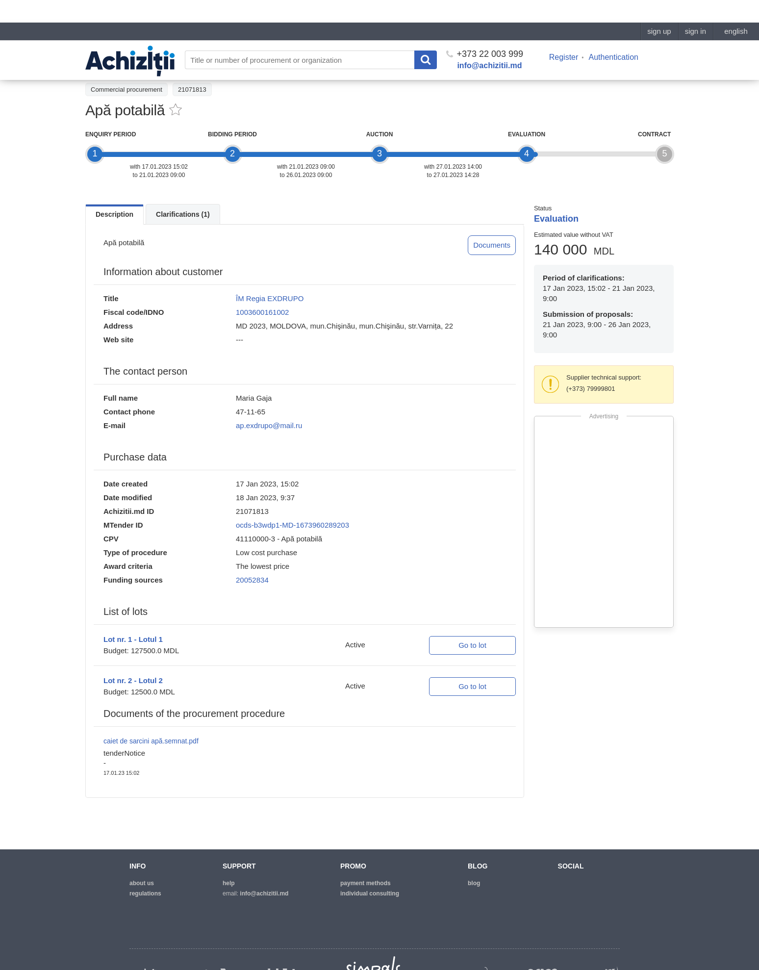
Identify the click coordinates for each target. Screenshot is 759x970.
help (229, 883)
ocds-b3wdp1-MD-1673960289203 (292, 525)
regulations (145, 893)
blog (474, 883)
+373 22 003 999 (484, 31)
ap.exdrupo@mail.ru (269, 425)
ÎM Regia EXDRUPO (270, 298)
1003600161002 (262, 312)
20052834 (252, 580)
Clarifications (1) (183, 214)
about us (141, 883)
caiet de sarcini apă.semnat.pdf (151, 741)
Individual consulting (369, 893)
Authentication (613, 34)
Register (564, 34)
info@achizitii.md (489, 43)
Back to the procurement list (130, 67)
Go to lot (472, 645)
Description (114, 214)
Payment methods (365, 883)
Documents (491, 245)
